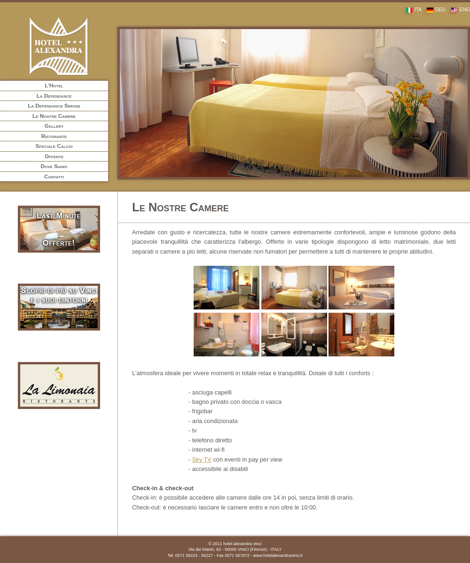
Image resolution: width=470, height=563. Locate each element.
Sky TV (202, 459)
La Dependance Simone (54, 105)
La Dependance (54, 96)
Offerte (54, 156)
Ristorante (54, 136)
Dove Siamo (54, 166)
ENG (458, 9)
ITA (412, 9)
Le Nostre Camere (54, 116)
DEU (434, 9)
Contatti (54, 176)
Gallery (54, 126)
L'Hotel (54, 85)
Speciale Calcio (54, 146)
